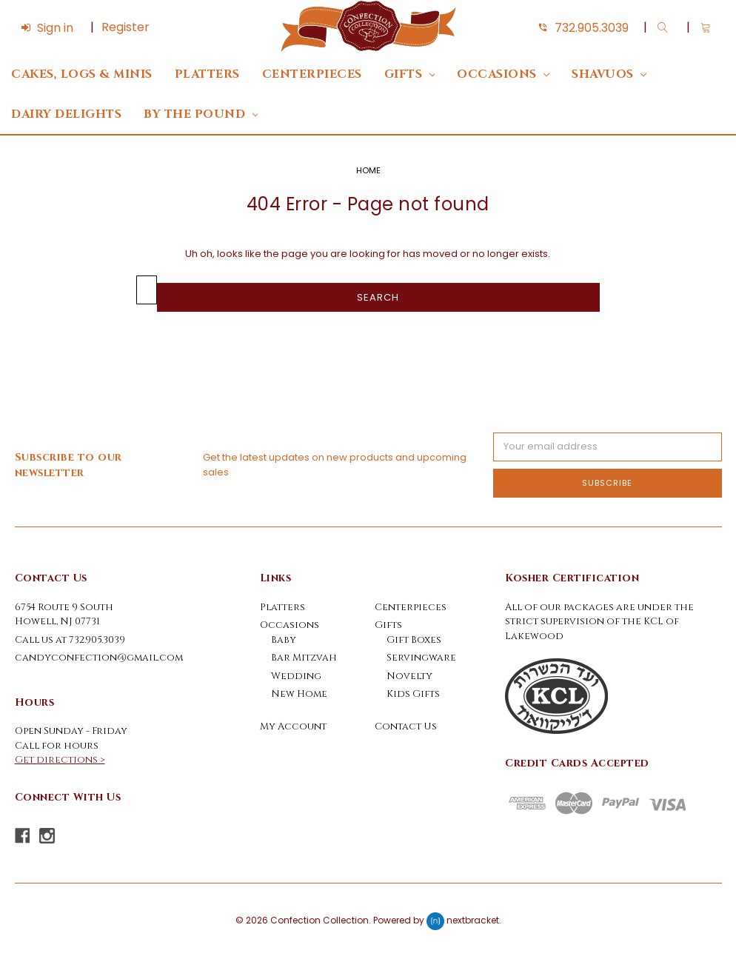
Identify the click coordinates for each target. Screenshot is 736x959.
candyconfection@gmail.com (99, 657)
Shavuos (609, 74)
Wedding (296, 676)
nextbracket (472, 920)
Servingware (421, 657)
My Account (293, 726)
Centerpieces (312, 74)
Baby (283, 639)
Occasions (503, 74)
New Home (299, 694)
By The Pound (201, 114)
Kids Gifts (413, 694)
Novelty (409, 676)
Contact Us (406, 726)
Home (368, 170)
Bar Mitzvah (304, 657)
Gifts (409, 74)
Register (125, 27)
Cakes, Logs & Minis (82, 74)
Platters (207, 74)
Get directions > (60, 759)
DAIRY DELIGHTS (66, 114)
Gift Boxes (414, 639)
